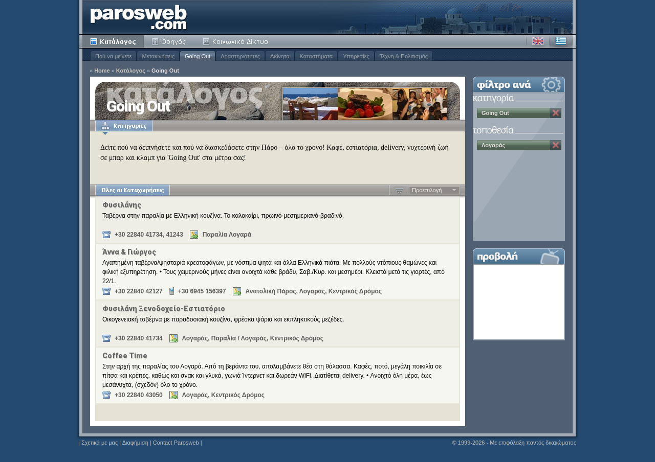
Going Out (197, 56)
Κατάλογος (113, 41)
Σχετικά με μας (99, 443)
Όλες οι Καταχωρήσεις (132, 190)
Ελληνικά (561, 41)
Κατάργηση (555, 113)
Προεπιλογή (427, 190)
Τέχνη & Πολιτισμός (404, 56)
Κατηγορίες (124, 125)
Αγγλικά (538, 41)
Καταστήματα (316, 56)
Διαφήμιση (135, 443)
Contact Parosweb (176, 443)
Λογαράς (493, 145)
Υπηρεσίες (356, 56)
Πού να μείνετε (113, 56)
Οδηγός (169, 41)
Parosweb (138, 17)
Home (102, 71)
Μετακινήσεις (158, 56)
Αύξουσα (399, 190)
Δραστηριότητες (240, 56)
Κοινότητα (237, 41)
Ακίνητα (279, 56)
